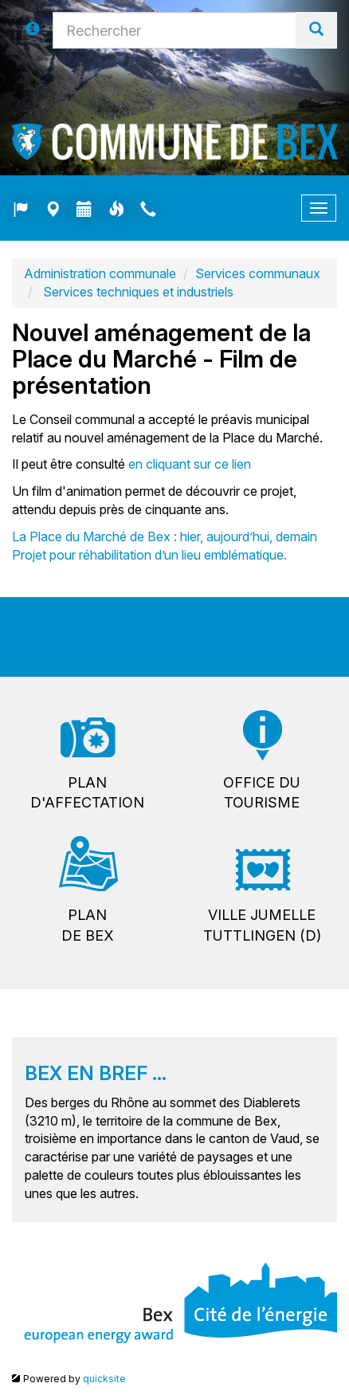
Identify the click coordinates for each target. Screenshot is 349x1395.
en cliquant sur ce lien (189, 464)
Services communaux (257, 273)
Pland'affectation (87, 792)
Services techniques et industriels (136, 292)
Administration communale (100, 273)
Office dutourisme (261, 792)
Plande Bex (87, 925)
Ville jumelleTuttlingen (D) (262, 925)
